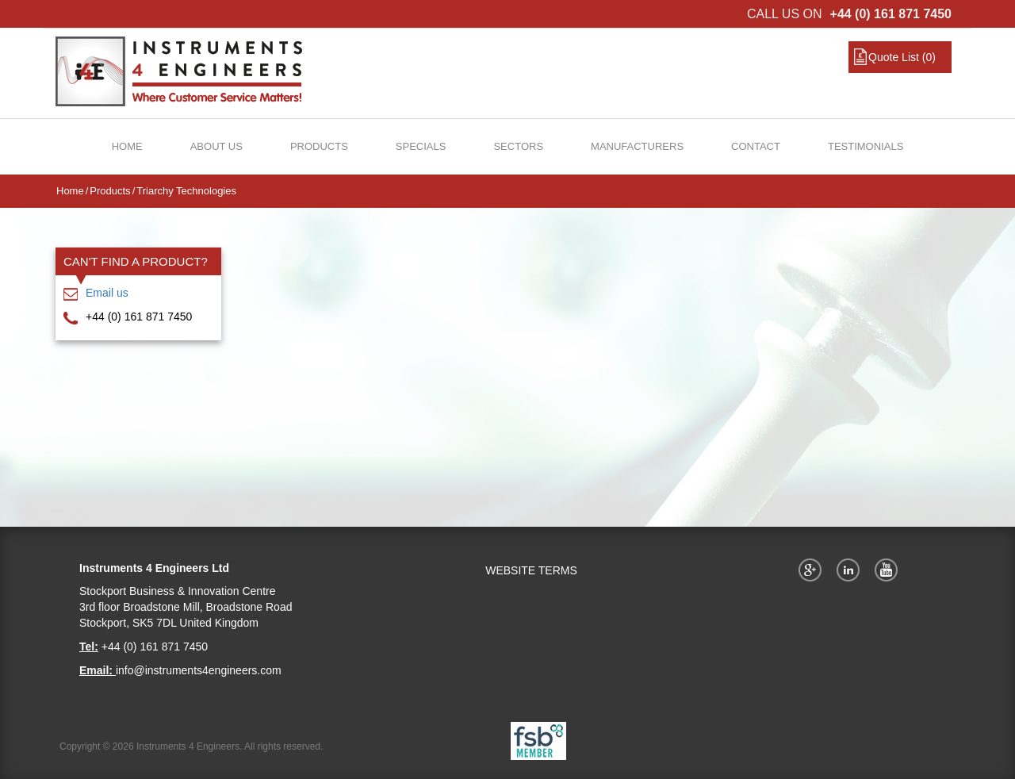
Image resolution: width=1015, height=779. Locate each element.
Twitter (851, 570)
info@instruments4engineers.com (199, 670)
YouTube (889, 570)
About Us (216, 146)
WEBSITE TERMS (531, 570)
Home (127, 146)
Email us (107, 292)
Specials (421, 146)
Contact (755, 146)
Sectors (518, 146)
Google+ (813, 570)
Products (319, 146)
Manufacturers (637, 146)
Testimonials (865, 146)
